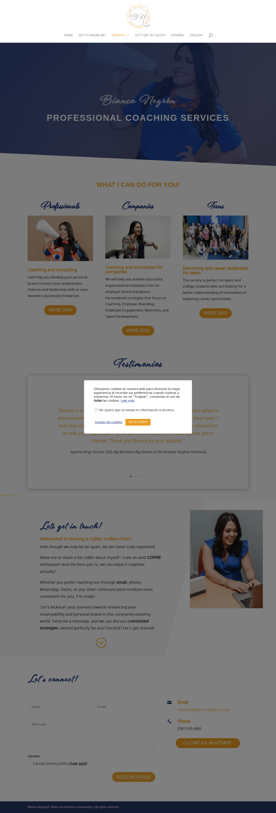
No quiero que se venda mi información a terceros (136, 410)
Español (177, 36)
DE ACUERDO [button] (138, 422)
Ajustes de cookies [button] (108, 422)
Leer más (127, 400)
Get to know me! (92, 36)
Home (68, 36)
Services (118, 36)
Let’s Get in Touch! (150, 36)
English (196, 36)
